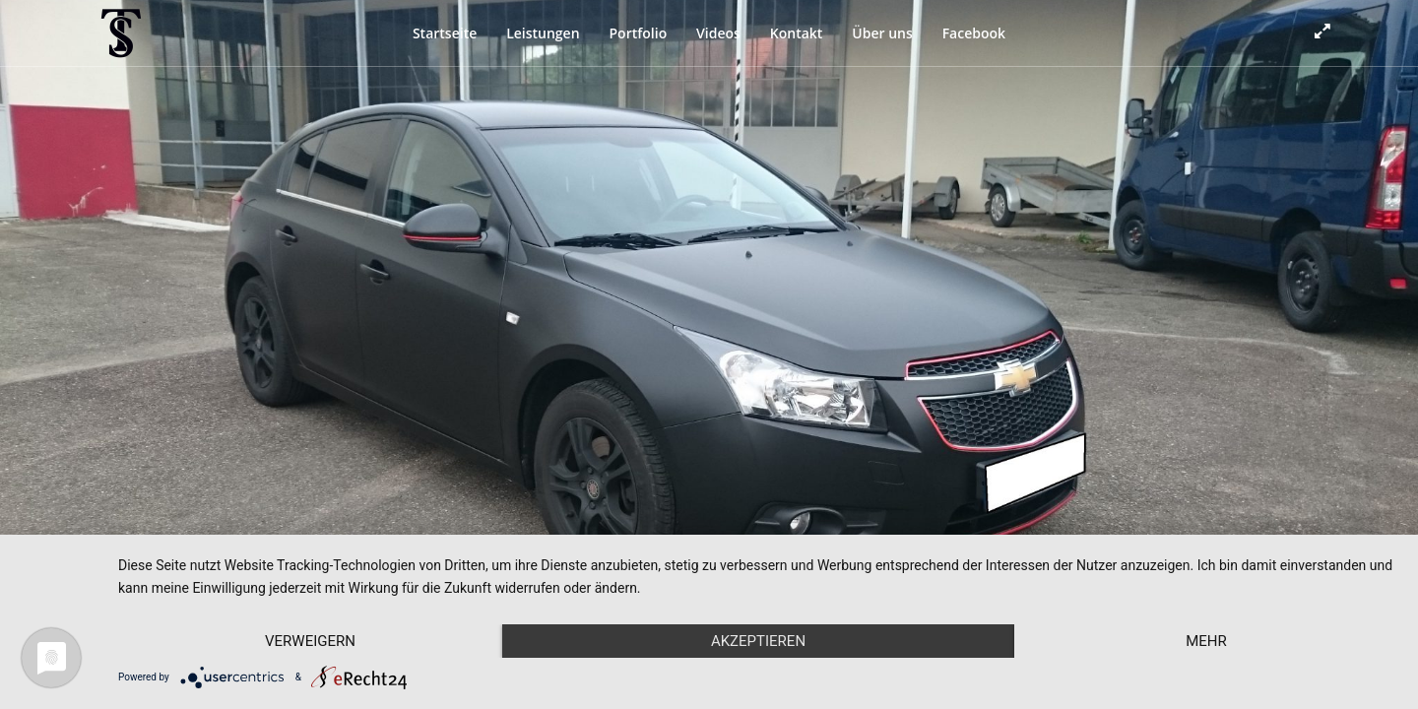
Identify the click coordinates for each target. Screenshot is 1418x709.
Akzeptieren (758, 641)
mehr (1206, 641)
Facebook (973, 33)
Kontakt (796, 33)
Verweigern (310, 641)
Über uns (882, 33)
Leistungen (542, 33)
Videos (718, 33)
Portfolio (638, 33)
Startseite (445, 33)
